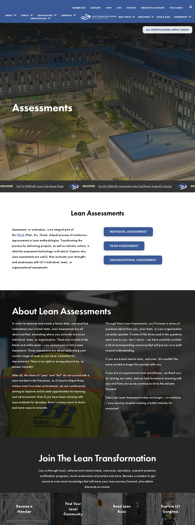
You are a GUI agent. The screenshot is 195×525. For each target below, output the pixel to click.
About (8, 15)
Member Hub (78, 8)
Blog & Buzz (163, 17)
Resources (144, 17)
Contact (131, 8)
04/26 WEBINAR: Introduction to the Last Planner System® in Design (135, 186)
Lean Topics (124, 17)
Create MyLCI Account (153, 8)
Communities (45, 15)
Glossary (95, 8)
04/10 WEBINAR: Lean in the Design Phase (40, 186)
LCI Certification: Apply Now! (167, 30)
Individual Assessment (128, 231)
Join (119, 8)
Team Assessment (124, 246)
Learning (66, 15)
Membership (180, 17)
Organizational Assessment (133, 260)
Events (25, 15)
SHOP (109, 8)
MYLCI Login (176, 8)
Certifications (38, 18)
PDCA (20, 235)
